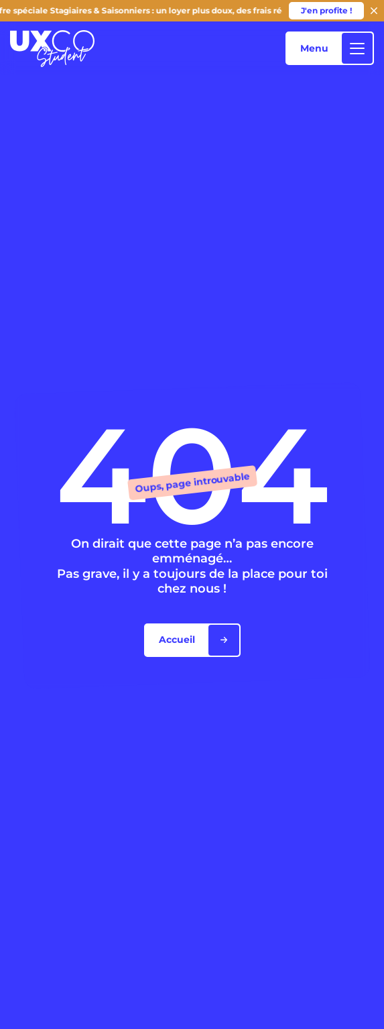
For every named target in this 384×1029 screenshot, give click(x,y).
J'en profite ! (326, 10)
